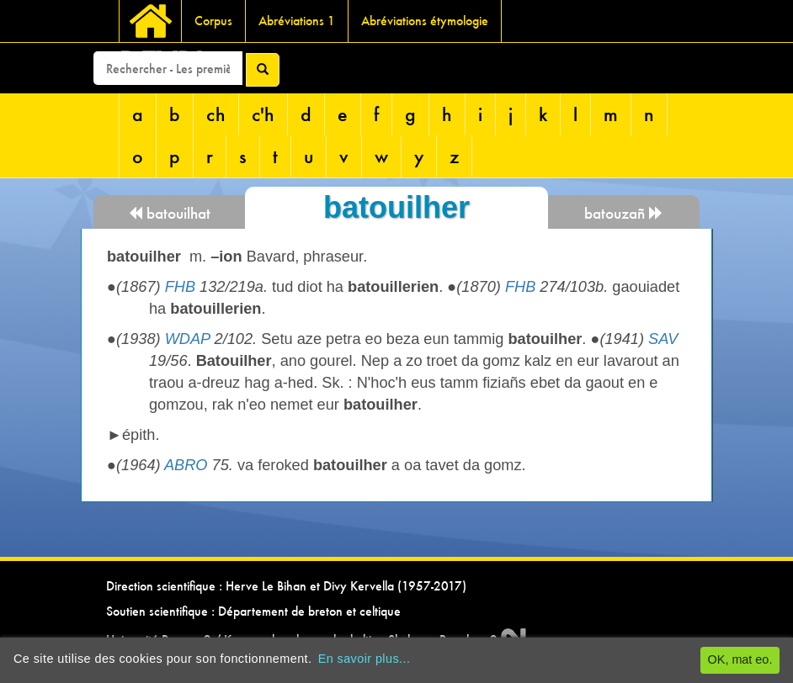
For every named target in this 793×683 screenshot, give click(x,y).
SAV (663, 339)
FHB (180, 286)
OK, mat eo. (740, 659)
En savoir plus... (364, 658)
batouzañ (623, 213)
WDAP (187, 339)
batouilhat (169, 213)
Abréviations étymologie (424, 21)
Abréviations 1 (296, 21)
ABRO (186, 465)
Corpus (213, 21)
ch (216, 114)
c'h (263, 114)
